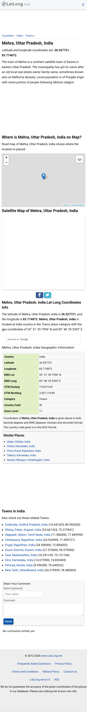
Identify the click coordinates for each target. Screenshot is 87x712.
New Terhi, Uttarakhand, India (24, 570)
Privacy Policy (63, 663)
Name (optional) (13, 588)
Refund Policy (51, 671)
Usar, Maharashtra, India (21, 555)
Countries (7, 35)
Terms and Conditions (25, 671)
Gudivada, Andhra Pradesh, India (26, 524)
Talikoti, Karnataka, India (21, 455)
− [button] (6, 162)
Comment (9, 600)
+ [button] (6, 157)
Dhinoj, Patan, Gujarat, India (23, 529)
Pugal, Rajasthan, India (20, 545)
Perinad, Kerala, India (19, 565)
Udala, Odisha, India (18, 441)
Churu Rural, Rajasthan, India (24, 450)
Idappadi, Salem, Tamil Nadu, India (27, 534)
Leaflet (65, 205)
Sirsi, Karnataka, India (19, 560)
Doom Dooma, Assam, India (23, 550)
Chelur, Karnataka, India (21, 446)
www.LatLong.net (51, 655)
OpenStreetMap (77, 205)
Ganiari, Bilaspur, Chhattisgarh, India (28, 460)
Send (8, 621)
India (19, 35)
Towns (29, 35)
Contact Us (70, 671)
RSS (56, 679)
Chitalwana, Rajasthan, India (23, 540)
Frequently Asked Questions (34, 663)
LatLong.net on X (40, 679)
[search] (39, 339)
